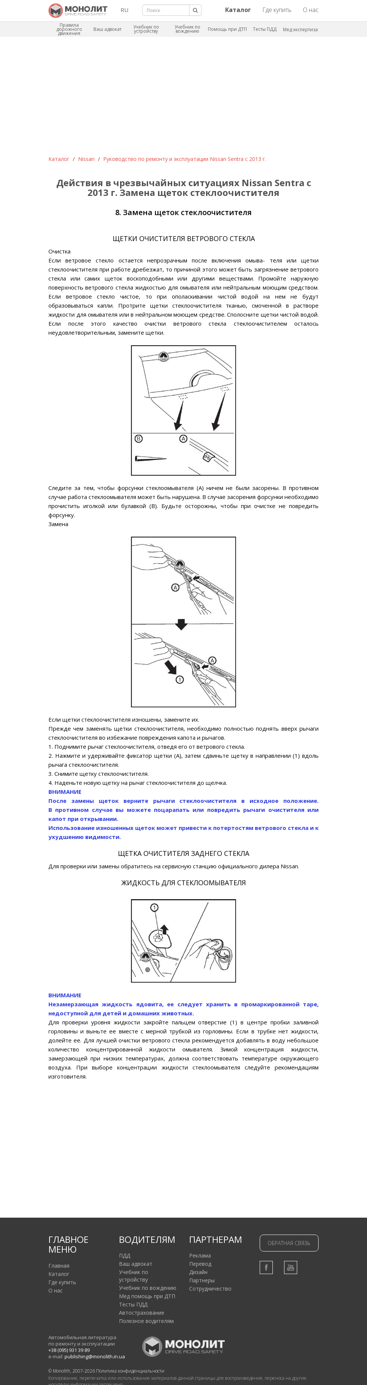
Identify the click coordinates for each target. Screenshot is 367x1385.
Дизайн (198, 1272)
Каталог (58, 158)
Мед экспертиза (300, 29)
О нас (311, 10)
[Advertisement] (183, 99)
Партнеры (202, 1280)
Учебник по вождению (187, 29)
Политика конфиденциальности (130, 1371)
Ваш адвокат (107, 29)
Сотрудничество (210, 1288)
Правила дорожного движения (69, 29)
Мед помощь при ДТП (147, 1296)
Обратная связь (289, 1243)
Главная (58, 1265)
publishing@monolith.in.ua (95, 1356)
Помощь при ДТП (227, 29)
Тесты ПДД (265, 29)
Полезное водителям (146, 1320)
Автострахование (141, 1312)
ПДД (124, 1255)
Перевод (200, 1263)
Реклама (200, 1255)
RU (124, 10)
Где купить (277, 10)
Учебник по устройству (146, 29)
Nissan (86, 158)
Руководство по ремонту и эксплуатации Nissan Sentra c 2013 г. (184, 158)
